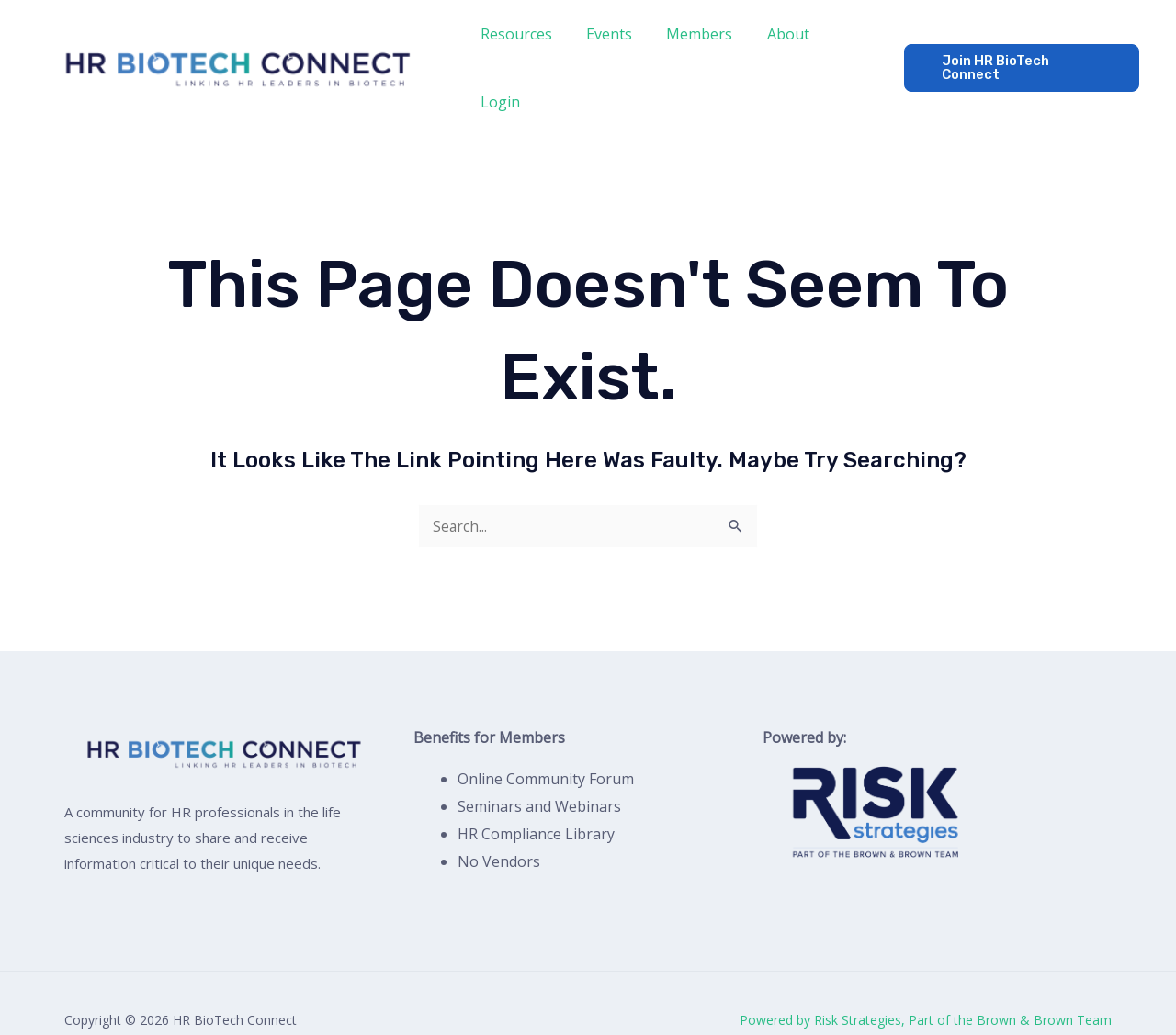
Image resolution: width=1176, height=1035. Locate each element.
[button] (1017, 51)
